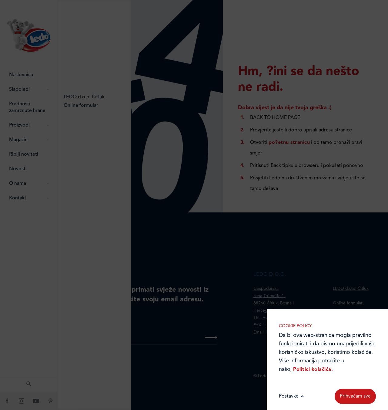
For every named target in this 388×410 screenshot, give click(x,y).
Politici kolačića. (313, 369)
